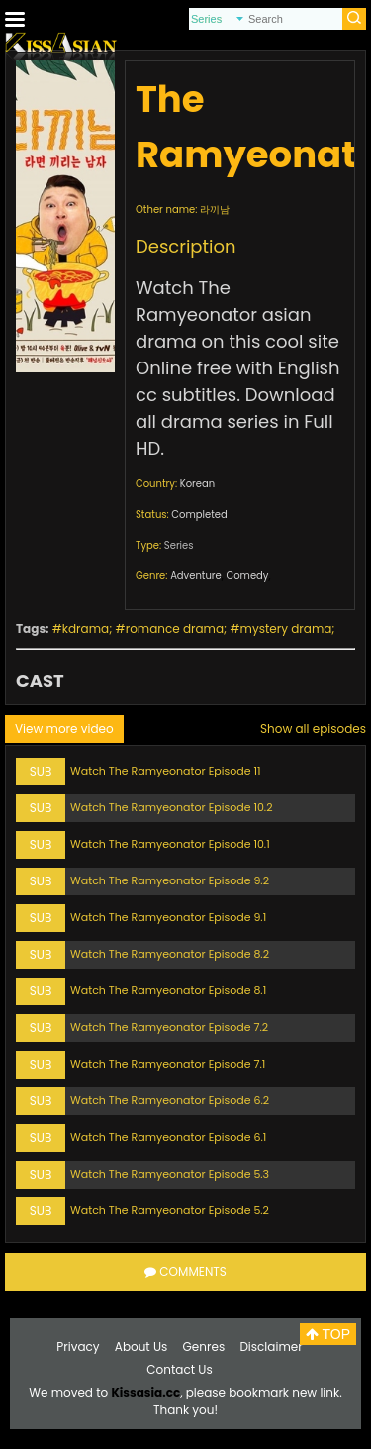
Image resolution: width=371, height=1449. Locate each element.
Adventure (196, 576)
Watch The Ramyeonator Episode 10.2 (171, 807)
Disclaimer (270, 1346)
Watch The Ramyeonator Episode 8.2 (169, 954)
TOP (328, 1334)
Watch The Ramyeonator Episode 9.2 (169, 880)
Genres (204, 1346)
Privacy (77, 1346)
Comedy (247, 576)
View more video (64, 728)
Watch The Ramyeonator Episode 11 (165, 770)
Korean (197, 483)
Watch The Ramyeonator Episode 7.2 (169, 1027)
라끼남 (215, 209)
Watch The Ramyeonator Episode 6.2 (169, 1100)
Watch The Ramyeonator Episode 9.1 (168, 917)
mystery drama (286, 628)
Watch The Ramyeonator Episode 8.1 (168, 990)
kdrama (85, 628)
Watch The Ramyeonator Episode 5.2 (169, 1210)
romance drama (175, 628)
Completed (199, 514)
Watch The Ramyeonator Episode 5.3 (169, 1174)
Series (179, 545)
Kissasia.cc (145, 1392)
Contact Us (179, 1369)
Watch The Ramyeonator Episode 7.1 (167, 1064)
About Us (141, 1346)
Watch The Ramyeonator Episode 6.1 (168, 1137)
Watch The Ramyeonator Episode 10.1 (170, 844)
